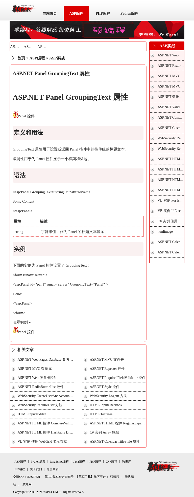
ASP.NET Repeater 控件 (107, 369)
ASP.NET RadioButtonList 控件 (40, 387)
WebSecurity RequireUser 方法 (39, 405)
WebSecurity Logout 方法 (108, 396)
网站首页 (50, 13)
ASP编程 (76, 13)
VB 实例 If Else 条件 (173, 211)
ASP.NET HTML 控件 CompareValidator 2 (48, 423)
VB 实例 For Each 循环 (175, 200)
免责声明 (52, 469)
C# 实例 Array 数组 (104, 432)
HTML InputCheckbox (106, 405)
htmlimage (165, 231)
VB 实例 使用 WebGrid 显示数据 (42, 441)
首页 (21, 58)
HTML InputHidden (31, 414)
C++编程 (111, 461)
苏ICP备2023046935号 (59, 477)
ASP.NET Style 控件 (104, 387)
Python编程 (129, 13)
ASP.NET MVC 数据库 (34, 369)
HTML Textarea (101, 414)
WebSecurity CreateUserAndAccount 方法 (47, 396)
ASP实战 (45, 47)
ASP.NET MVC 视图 (173, 76)
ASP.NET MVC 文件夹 (107, 359)
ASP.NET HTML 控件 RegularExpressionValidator (126, 423)
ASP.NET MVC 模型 (173, 86)
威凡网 (27, 484)
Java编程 (79, 461)
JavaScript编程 (59, 461)
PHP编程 (103, 13)
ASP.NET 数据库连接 (174, 97)
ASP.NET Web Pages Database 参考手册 (47, 359)
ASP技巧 (31, 47)
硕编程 (114, 477)
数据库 (126, 461)
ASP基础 (17, 47)
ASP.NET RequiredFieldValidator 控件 (118, 378)
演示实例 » (22, 322)
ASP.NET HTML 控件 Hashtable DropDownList (52, 432)
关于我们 (36, 469)
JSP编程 (19, 469)
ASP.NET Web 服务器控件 (37, 378)
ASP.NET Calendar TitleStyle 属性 (115, 441)
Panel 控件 (26, 116)
